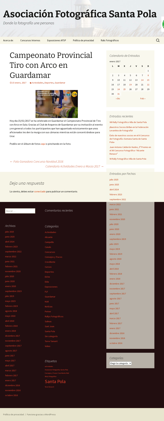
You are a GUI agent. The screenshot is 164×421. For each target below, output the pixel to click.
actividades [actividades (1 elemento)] (49, 366)
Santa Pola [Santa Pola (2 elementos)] (55, 381)
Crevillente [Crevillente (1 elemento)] (62, 373)
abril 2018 (114, 268)
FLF (46, 291)
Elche (47, 276)
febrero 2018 (116, 273)
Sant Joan (49, 326)
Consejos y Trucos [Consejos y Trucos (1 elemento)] (51, 373)
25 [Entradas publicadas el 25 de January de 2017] (124, 89)
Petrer (48, 311)
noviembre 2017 (117, 288)
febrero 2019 (116, 253)
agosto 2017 (115, 298)
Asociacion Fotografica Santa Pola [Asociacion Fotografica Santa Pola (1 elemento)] (56, 370)
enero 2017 (115, 328)
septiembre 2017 (118, 293)
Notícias (49, 306)
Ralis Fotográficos (110, 40)
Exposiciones (51, 286)
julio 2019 (114, 244)
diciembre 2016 (117, 333)
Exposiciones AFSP (56, 40)
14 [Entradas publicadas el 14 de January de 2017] (142, 80)
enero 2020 (115, 234)
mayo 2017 (115, 308)
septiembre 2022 (118, 199)
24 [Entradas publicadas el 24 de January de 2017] (118, 89)
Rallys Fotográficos (54, 316)
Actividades (37, 82)
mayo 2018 (115, 263)
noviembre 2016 (117, 338)
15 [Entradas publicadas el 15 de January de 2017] (148, 80)
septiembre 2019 (118, 239)
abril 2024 (114, 189)
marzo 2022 (115, 204)
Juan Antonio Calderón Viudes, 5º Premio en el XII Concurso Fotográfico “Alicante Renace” (130, 150)
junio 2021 (114, 209)
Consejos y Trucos (53, 257)
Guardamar (60, 82)
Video (47, 346)
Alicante (49, 237)
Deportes (49, 82)
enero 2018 (115, 278)
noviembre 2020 (117, 219)
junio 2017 (114, 303)
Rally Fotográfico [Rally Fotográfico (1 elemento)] (50, 376)
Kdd (47, 301)
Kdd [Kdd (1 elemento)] (67, 373)
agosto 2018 (115, 258)
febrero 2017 (116, 323)
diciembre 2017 (117, 283)
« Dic (118, 98)
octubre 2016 (116, 343)
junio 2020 (114, 229)
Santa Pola (50, 331)
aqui (43, 143)
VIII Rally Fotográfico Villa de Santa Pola (128, 122)
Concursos (50, 252)
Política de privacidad (83, 40)
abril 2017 (114, 313)
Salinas (48, 321)
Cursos (48, 266)
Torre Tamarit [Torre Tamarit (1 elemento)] (49, 387)
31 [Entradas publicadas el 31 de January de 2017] (118, 93)
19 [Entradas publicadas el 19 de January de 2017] (130, 84)
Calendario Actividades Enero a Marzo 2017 (74, 166)
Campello (49, 242)
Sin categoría (51, 336)
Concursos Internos (30, 40)
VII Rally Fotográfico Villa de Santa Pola (128, 158)
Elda (47, 281)
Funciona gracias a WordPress (41, 414)
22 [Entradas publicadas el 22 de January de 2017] (148, 84)
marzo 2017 (115, 318)
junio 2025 (114, 184)
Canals (48, 247)
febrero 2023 (116, 194)
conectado (40, 191)
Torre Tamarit (51, 341)
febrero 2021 (116, 214)
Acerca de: (8, 40)
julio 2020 (114, 224)
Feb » (142, 98)
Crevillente (50, 261)
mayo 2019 (115, 249)
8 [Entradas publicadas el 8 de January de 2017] (148, 75)
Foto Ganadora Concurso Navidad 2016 (36, 161)
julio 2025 (114, 179)
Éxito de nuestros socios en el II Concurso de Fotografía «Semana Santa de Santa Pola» (129, 139)
